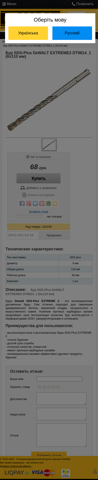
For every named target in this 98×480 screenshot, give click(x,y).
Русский (72, 33)
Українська (28, 33)
